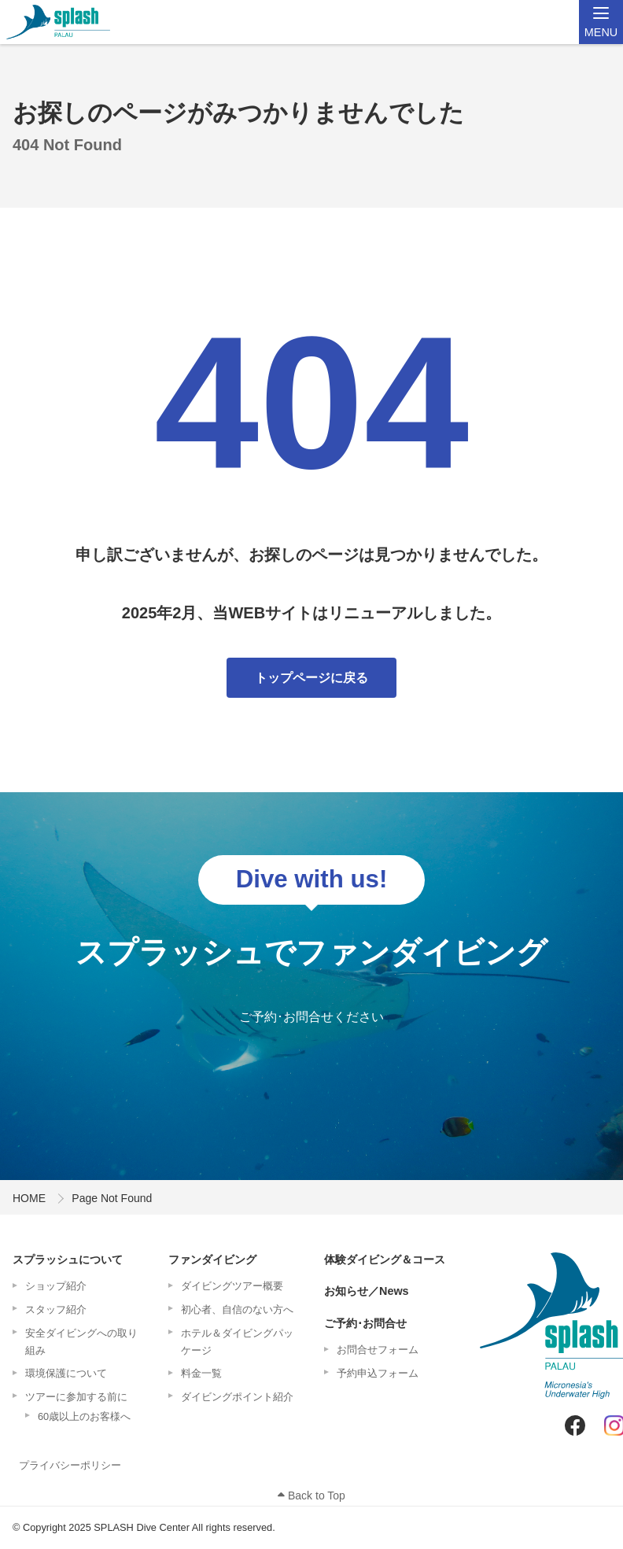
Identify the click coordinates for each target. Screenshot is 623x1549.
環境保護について (66, 1373)
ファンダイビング (212, 1259)
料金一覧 (201, 1373)
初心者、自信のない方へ (237, 1309)
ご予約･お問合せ (365, 1323)
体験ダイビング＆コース (384, 1259)
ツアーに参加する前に (76, 1397)
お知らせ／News (366, 1291)
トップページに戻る (311, 677)
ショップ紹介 (56, 1286)
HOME (29, 1198)
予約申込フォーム (377, 1373)
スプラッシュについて (68, 1259)
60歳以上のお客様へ (84, 1416)
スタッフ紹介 (56, 1309)
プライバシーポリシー (70, 1465)
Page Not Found (112, 1198)
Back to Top (311, 1495)
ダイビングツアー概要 (232, 1286)
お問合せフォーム (377, 1349)
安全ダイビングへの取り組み (81, 1341)
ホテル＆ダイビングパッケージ (237, 1341)
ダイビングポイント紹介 (237, 1397)
